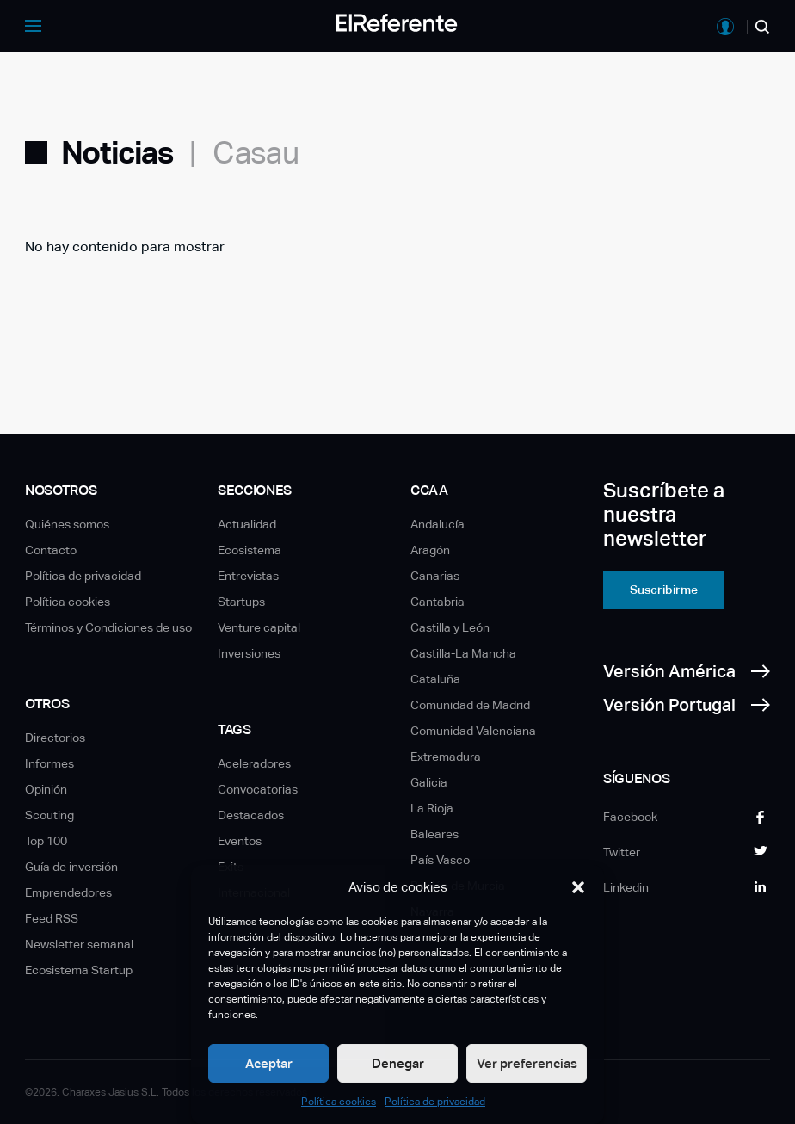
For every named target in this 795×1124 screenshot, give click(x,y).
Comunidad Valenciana (473, 731)
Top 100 (46, 841)
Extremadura (445, 756)
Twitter (621, 852)
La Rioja (431, 808)
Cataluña (435, 679)
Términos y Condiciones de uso (108, 627)
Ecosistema (249, 550)
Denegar (398, 1063)
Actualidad (247, 524)
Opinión (46, 789)
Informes (49, 763)
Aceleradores (254, 763)
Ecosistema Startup (78, 970)
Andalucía (437, 524)
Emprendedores (68, 892)
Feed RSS (51, 918)
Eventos (240, 841)
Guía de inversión (71, 867)
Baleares (434, 834)
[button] (578, 887)
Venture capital (259, 627)
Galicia (428, 782)
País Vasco (440, 860)
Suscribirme (664, 589)
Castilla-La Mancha (463, 653)
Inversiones (249, 653)
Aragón (430, 550)
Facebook (630, 817)
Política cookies (338, 1102)
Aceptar (269, 1063)
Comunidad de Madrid (470, 705)
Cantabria (437, 601)
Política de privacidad (435, 1102)
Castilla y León (450, 627)
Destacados (251, 815)
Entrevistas (248, 576)
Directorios (55, 737)
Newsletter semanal (79, 944)
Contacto (51, 550)
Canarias (434, 576)
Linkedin (626, 887)
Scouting (49, 815)
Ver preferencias (527, 1063)
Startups (241, 601)
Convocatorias (258, 789)
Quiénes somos (67, 524)
